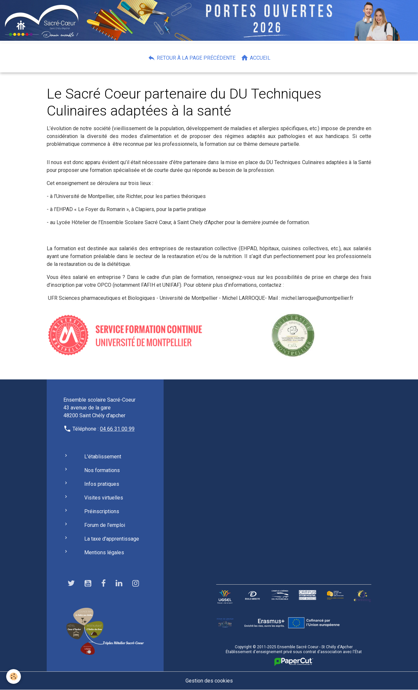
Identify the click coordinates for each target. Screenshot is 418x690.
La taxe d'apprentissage (111, 539)
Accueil (255, 58)
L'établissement (102, 456)
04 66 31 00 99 (117, 429)
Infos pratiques (101, 484)
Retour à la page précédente (191, 58)
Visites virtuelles (103, 498)
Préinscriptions (101, 511)
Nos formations (102, 470)
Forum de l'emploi (104, 525)
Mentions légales (104, 552)
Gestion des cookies (209, 681)
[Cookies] (14, 676)
